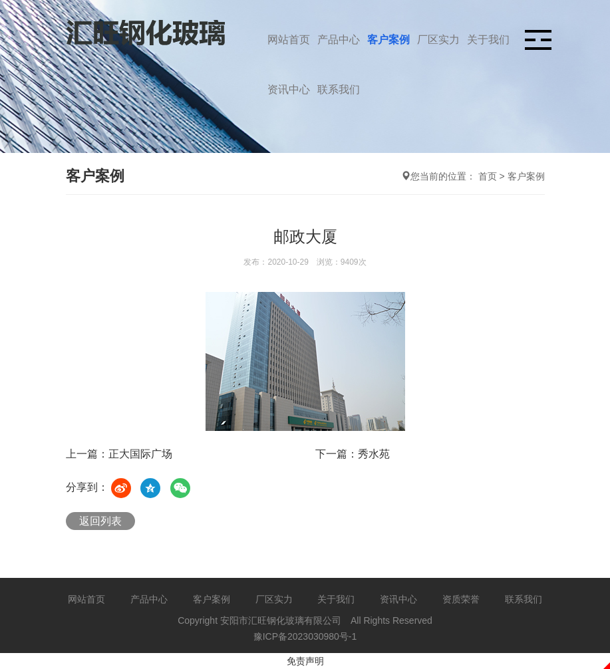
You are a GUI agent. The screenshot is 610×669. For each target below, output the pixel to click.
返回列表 (100, 521)
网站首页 (288, 39)
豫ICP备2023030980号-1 (305, 636)
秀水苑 (374, 454)
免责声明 (305, 661)
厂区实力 (438, 39)
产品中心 (338, 39)
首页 (487, 176)
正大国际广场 (140, 454)
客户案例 (388, 39)
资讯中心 (288, 89)
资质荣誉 (461, 599)
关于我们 (488, 39)
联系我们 (338, 89)
